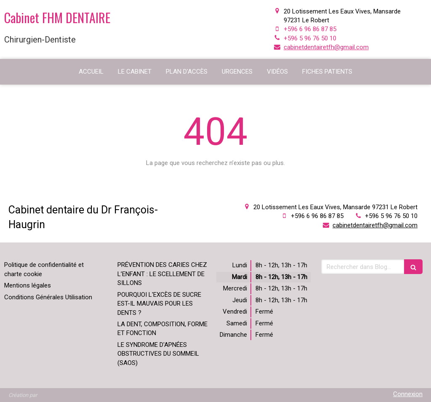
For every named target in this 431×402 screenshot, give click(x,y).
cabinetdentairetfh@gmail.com (326, 47)
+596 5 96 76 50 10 (310, 38)
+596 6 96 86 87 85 (310, 29)
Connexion (408, 394)
